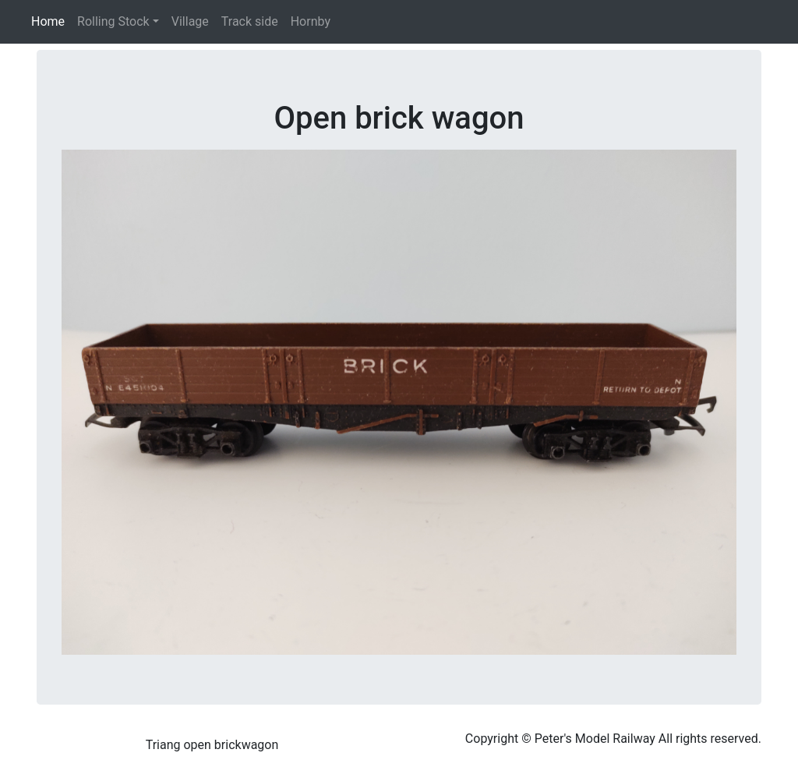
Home (51, 20)
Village (190, 21)
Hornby (310, 21)
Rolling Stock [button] (113, 21)
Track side (249, 21)
